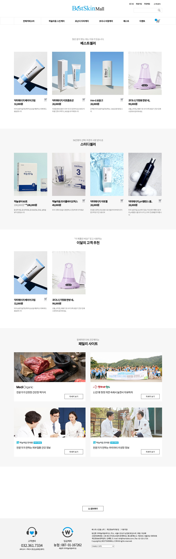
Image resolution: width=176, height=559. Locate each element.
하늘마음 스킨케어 (57, 21)
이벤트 (142, 21)
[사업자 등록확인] (120, 536)
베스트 (126, 21)
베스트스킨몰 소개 (98, 529)
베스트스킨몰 (88, 8)
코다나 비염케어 (106, 21)
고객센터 (157, 4)
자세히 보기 (73, 396)
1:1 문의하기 (93, 508)
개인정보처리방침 (113, 529)
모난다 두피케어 (82, 21)
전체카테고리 (28, 21)
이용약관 (124, 529)
